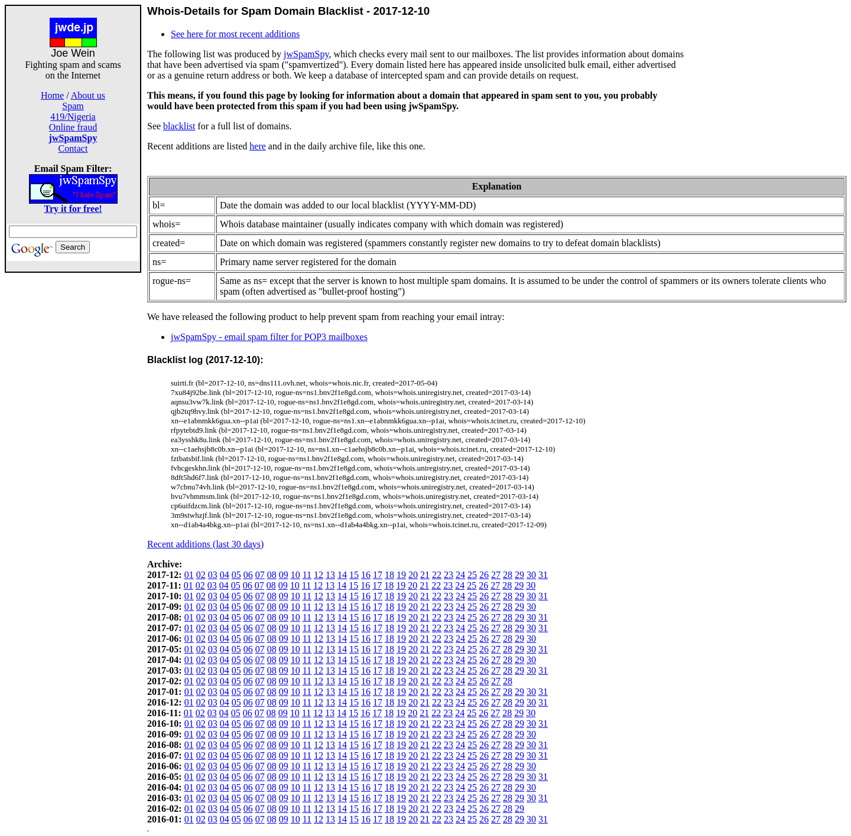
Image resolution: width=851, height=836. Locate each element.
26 (484, 575)
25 (472, 575)
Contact (73, 148)
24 (460, 575)
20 (413, 575)
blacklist (179, 126)
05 (236, 575)
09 (283, 575)
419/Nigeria (72, 117)
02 (201, 575)
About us (88, 95)
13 (330, 575)
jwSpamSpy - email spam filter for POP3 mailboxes (269, 337)
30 (531, 575)
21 (425, 575)
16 (366, 575)
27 (496, 575)
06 (248, 575)
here (257, 146)
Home (52, 95)
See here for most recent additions (235, 34)
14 (342, 575)
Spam (72, 106)
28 (507, 575)
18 (389, 575)
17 (377, 575)
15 (354, 575)
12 (318, 575)
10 (295, 575)
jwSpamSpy (306, 54)
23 (448, 575)
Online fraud (73, 127)
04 (224, 575)
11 (307, 575)
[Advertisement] (73, 450)
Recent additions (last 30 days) (205, 544)
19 (401, 575)
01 (189, 575)
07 (260, 575)
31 (543, 575)
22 (436, 575)
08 (272, 575)
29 (519, 575)
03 (212, 575)
